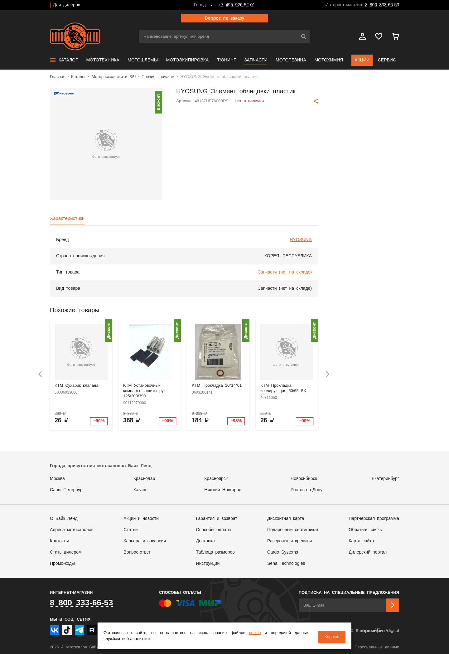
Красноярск (216, 479)
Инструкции (208, 563)
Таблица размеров (215, 552)
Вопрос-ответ (137, 552)
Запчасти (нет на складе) (285, 272)
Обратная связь (365, 530)
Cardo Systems (282, 552)
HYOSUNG (301, 240)
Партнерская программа (374, 519)
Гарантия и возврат (216, 519)
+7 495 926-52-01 (237, 5)
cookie (260, 634)
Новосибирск (304, 479)
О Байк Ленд (64, 519)
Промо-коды (62, 563)
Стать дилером (66, 552)
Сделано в (366, 631)
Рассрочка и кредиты (289, 541)
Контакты (59, 541)
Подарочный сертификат (293, 530)
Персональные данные (377, 647)
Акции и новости (141, 519)
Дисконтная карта (285, 519)
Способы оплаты (213, 530)
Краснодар (144, 479)
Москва (57, 479)
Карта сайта (361, 541)
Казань (140, 490)
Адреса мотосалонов (72, 530)
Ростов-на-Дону (306, 490)
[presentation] (40, 374)
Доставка (205, 541)
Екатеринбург (385, 479)
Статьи (130, 530)
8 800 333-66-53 (382, 5)
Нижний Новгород (222, 490)
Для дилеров (66, 5)
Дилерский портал (368, 552)
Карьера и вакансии (144, 541)
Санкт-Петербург (67, 490)
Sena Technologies (286, 563)
